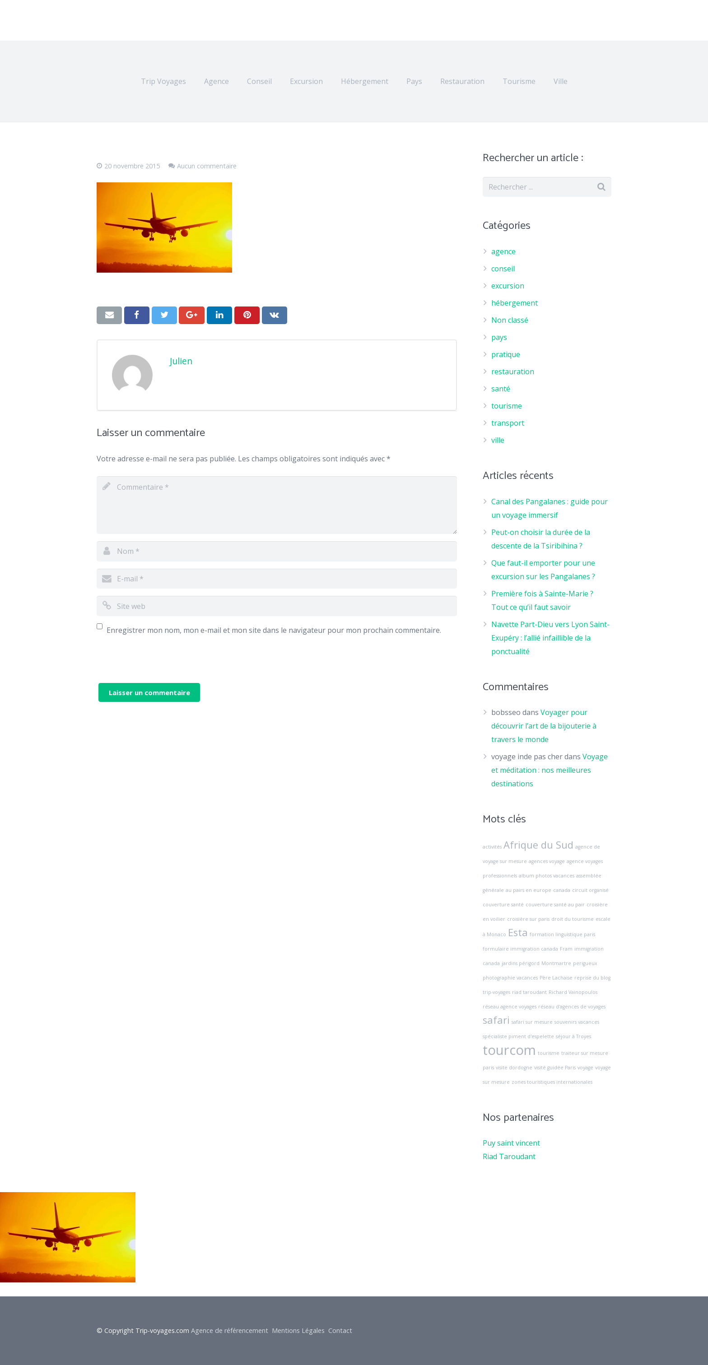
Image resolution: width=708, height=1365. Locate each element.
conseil (503, 269)
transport (507, 423)
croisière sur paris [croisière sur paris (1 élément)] (528, 919)
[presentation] (165, 665)
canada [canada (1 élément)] (561, 890)
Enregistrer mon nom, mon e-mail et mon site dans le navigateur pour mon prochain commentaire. (274, 630)
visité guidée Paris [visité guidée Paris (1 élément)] (555, 1067)
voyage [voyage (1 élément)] (585, 1067)
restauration (512, 371)
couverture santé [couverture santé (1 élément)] (503, 904)
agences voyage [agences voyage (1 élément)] (547, 861)
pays (499, 337)
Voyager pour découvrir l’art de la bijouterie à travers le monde (543, 725)
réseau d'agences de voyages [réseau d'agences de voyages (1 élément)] (572, 1006)
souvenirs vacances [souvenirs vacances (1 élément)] (576, 1022)
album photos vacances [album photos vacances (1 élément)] (546, 876)
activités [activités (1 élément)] (492, 847)
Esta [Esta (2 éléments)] (518, 932)
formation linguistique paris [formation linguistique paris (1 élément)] (562, 934)
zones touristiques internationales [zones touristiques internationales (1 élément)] (552, 1082)
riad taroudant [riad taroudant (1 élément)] (529, 992)
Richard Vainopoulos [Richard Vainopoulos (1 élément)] (573, 992)
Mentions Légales (298, 1330)
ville (497, 440)
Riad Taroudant (509, 1156)
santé (500, 389)
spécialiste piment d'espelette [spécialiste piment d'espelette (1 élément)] (518, 1036)
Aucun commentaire (207, 166)
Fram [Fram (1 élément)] (566, 949)
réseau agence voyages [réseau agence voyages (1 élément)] (509, 1006)
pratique (505, 354)
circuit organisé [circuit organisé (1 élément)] (590, 890)
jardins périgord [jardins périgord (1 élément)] (521, 963)
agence (503, 251)
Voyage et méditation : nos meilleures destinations (549, 770)
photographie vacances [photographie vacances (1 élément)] (510, 978)
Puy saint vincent (511, 1143)
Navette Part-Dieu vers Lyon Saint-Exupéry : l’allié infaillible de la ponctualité (550, 637)
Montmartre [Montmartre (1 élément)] (556, 963)
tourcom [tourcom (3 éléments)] (509, 1050)
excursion (507, 286)
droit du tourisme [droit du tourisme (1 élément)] (572, 919)
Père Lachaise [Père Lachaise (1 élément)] (556, 978)
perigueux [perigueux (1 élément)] (585, 963)
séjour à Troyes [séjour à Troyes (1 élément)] (573, 1036)
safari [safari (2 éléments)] (496, 1019)
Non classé (509, 320)
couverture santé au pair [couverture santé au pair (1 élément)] (555, 904)
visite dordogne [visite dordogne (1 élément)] (514, 1067)
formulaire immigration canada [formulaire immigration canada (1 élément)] (520, 949)
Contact (340, 1330)
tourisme (506, 406)
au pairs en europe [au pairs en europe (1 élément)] (528, 890)
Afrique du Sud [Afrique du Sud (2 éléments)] (538, 844)
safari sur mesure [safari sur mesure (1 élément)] (532, 1022)
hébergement (514, 303)
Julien (181, 361)
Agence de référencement (229, 1330)
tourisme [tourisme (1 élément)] (548, 1053)
